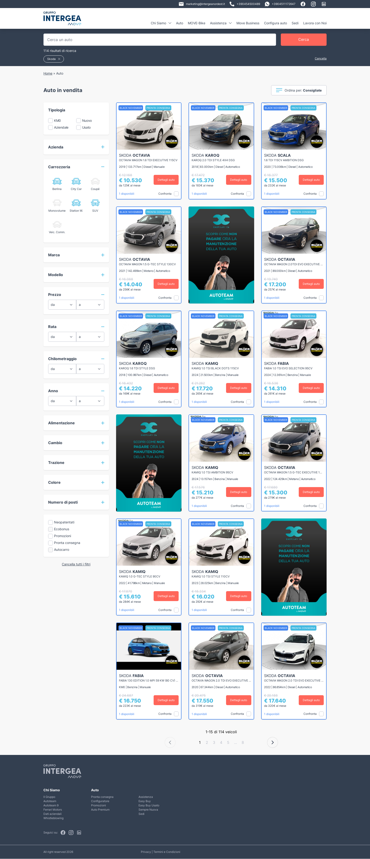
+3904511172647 (280, 4)
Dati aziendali (52, 814)
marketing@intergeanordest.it (202, 4)
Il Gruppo (49, 797)
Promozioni (98, 805)
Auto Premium (100, 810)
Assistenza (221, 23)
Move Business (247, 23)
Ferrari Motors (52, 810)
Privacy (146, 852)
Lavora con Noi (315, 23)
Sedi (295, 23)
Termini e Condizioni (166, 852)
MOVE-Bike (196, 23)
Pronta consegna (102, 797)
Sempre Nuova (148, 810)
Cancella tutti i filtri (76, 564)
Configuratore (100, 801)
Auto (179, 23)
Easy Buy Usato (149, 805)
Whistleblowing (53, 818)
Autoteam (49, 801)
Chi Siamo (161, 23)
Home (47, 73)
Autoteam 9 (51, 805)
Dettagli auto (166, 179)
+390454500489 (245, 4)
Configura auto (275, 23)
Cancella (321, 58)
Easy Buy (145, 801)
